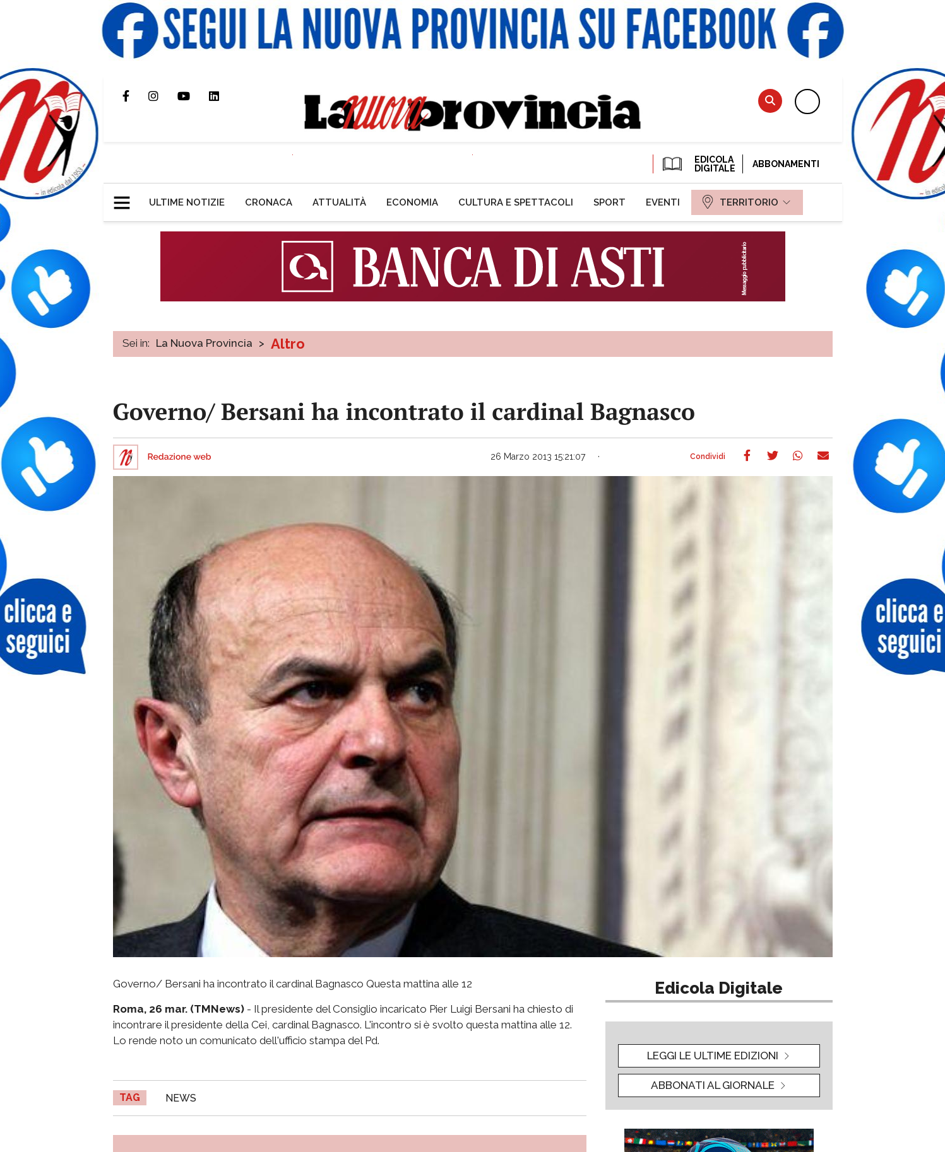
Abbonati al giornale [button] (713, 1085)
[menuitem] (187, 202)
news (180, 1098)
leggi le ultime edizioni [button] (712, 1055)
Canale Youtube (193, 96)
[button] (126, 197)
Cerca (770, 100)
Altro (288, 343)
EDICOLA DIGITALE (698, 163)
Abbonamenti (785, 164)
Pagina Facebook (135, 96)
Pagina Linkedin (223, 96)
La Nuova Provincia (204, 343)
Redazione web (179, 457)
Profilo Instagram (162, 96)
